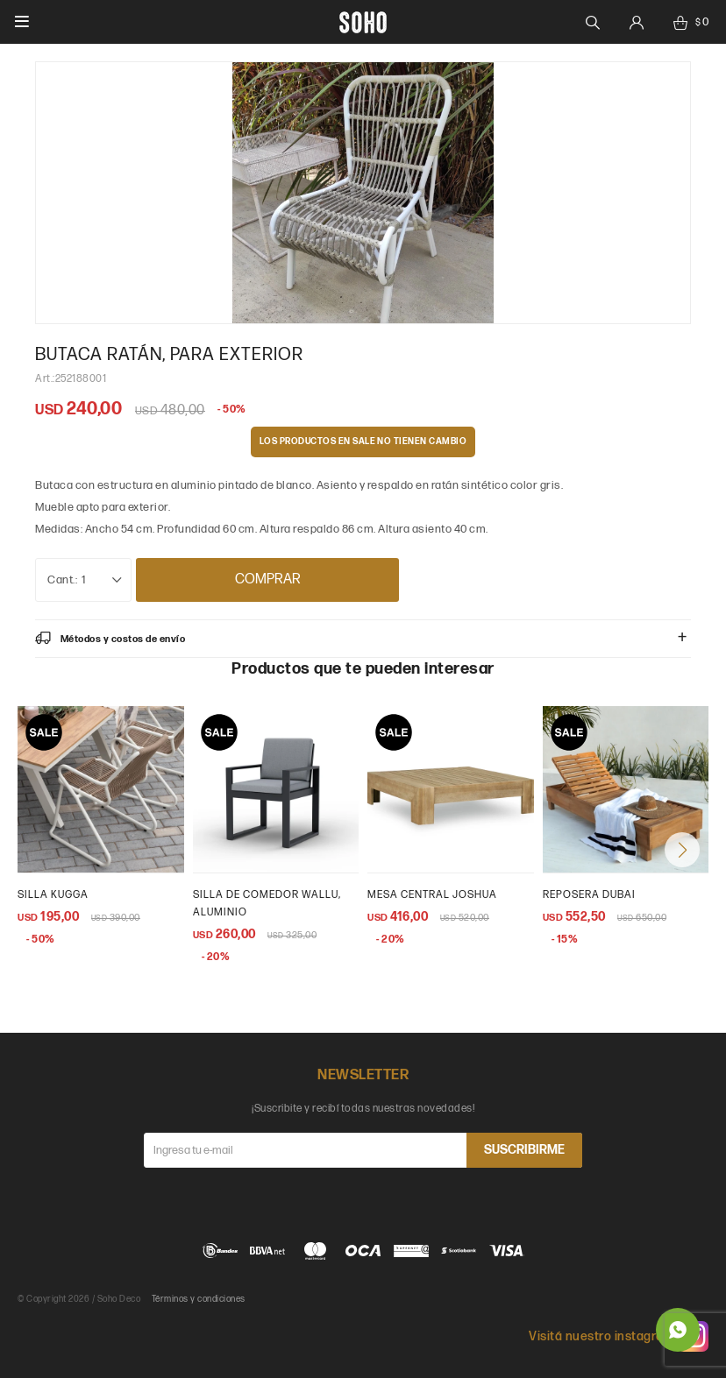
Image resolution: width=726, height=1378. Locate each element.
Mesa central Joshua (432, 894)
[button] (682, 849)
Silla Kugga (53, 894)
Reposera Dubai (589, 894)
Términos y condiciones (199, 1299)
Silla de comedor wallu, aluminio (267, 903)
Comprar (268, 579)
